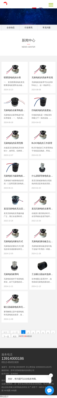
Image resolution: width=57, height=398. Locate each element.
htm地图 (7, 390)
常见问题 (46, 27)
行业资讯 (29, 27)
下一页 (6, 336)
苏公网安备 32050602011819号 (39, 367)
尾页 (15, 336)
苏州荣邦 (14, 374)
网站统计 (4, 396)
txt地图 (14, 390)
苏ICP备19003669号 (17, 367)
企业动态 (11, 27)
